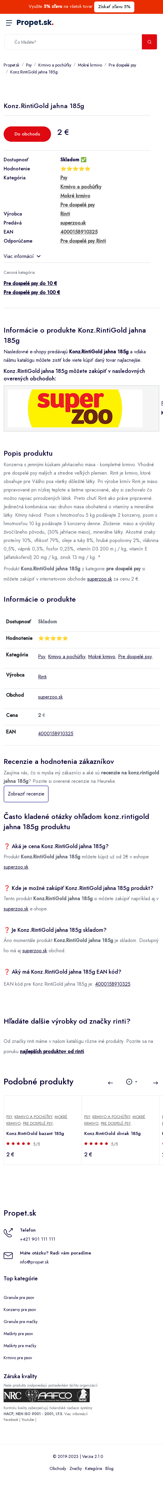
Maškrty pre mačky (20, 1346)
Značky (75, 1468)
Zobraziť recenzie (26, 793)
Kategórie (93, 1468)
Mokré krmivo (90, 65)
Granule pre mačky (20, 1322)
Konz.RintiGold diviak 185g (112, 1133)
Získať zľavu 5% (114, 6)
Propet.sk (35, 22)
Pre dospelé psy (122, 65)
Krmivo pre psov (18, 1358)
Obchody (58, 1468)
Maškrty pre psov (18, 1334)
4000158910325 (55, 733)
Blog (109, 1468)
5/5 (36, 1144)
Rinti (42, 676)
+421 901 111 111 (37, 1239)
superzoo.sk (99, 578)
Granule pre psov (19, 1297)
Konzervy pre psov (20, 1310)
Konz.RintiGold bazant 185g (35, 1133)
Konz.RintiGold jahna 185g (34, 72)
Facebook (11, 1419)
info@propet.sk (34, 1262)
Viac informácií (22, 256)
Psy (29, 65)
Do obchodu (27, 134)
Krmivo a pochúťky (54, 65)
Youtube (27, 1419)
